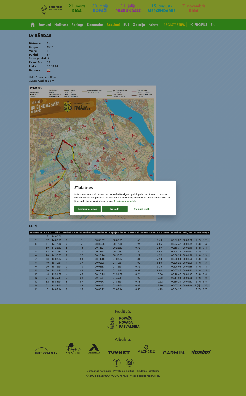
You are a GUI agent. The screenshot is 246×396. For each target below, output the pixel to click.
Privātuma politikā (124, 200)
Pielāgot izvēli (141, 209)
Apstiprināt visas (87, 209)
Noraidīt (114, 209)
